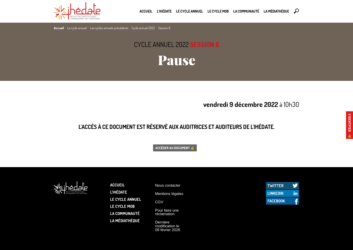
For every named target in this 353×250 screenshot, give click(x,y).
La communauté (246, 11)
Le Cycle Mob (218, 11)
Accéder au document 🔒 (175, 148)
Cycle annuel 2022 (161, 44)
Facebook (276, 201)
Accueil (146, 11)
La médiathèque (276, 11)
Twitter (275, 185)
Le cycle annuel (189, 11)
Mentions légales (169, 194)
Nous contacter (167, 185)
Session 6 (204, 44)
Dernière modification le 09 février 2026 (167, 226)
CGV (159, 202)
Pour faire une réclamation (167, 212)
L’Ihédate (164, 11)
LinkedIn (275, 193)
